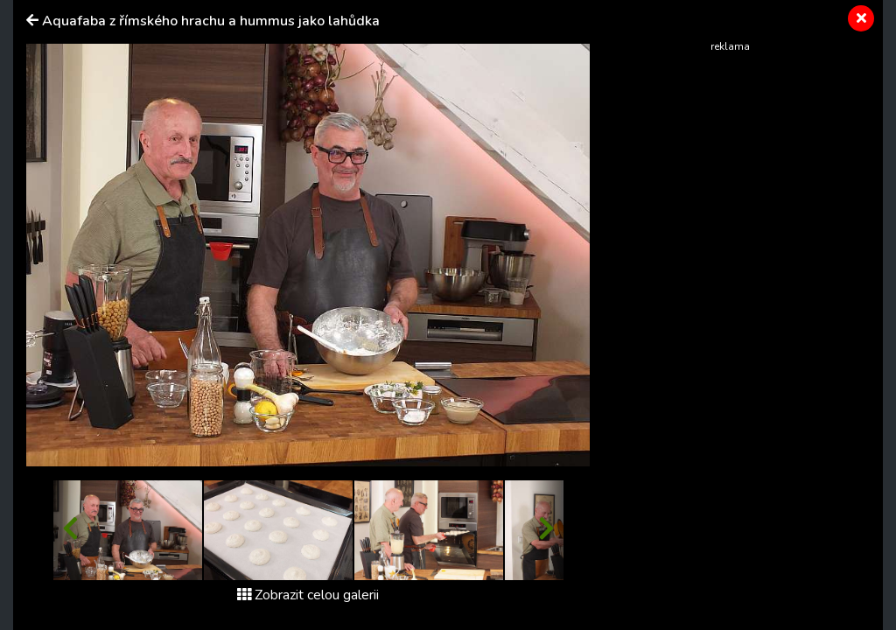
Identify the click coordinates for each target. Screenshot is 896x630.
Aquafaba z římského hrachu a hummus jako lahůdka (211, 21)
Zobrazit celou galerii (308, 595)
